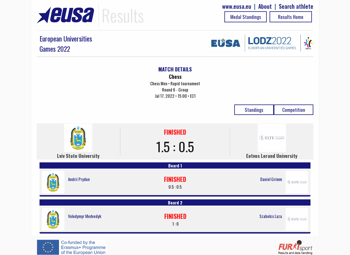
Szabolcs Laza (270, 216)
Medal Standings (245, 16)
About (265, 6)
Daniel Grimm (271, 179)
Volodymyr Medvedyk (84, 216)
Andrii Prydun (79, 179)
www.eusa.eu (236, 6)
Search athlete (296, 6)
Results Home (290, 16)
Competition (293, 109)
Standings (254, 109)
